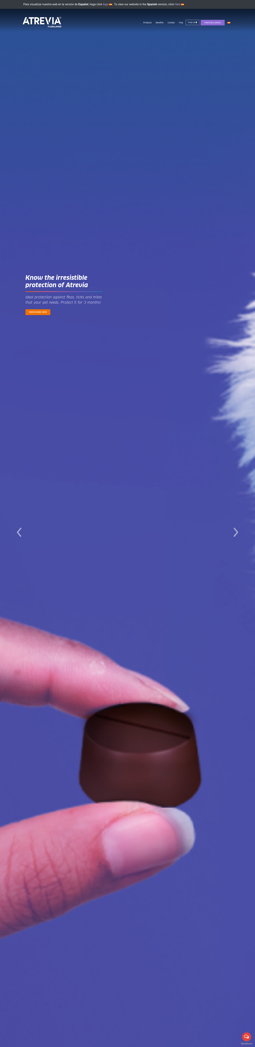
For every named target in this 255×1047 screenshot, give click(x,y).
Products (147, 22)
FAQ (181, 22)
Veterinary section (212, 22)
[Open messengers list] (246, 1036)
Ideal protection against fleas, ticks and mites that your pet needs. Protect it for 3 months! (63, 300)
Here (179, 4)
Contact (171, 22)
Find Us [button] (192, 22)
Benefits (159, 22)
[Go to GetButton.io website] (246, 1043)
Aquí (107, 4)
